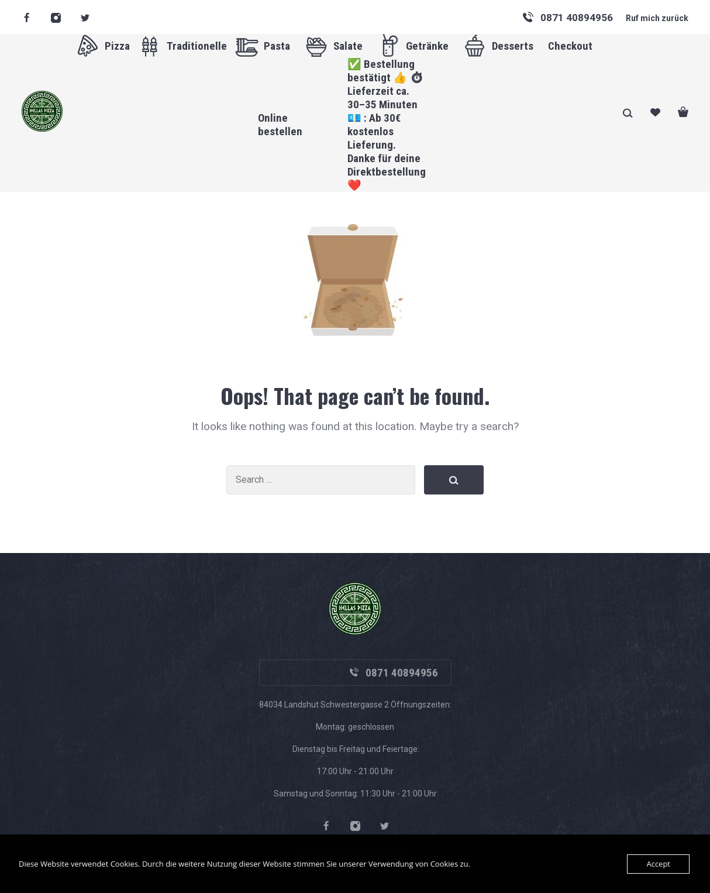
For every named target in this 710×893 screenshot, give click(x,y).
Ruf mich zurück (657, 17)
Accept (658, 863)
